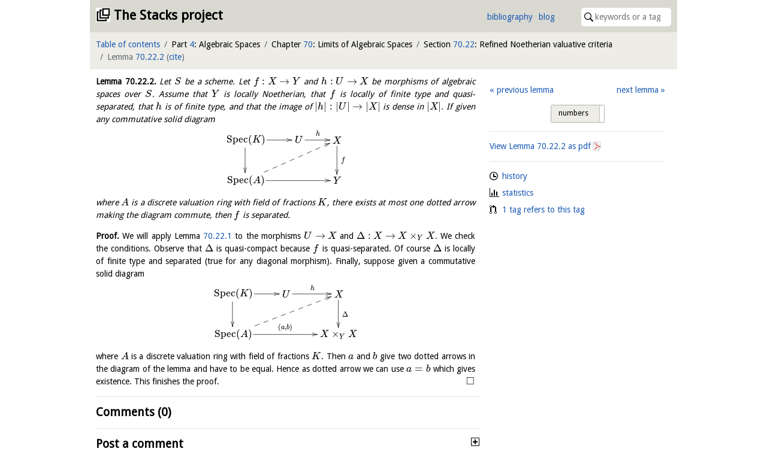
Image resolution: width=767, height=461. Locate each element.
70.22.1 (217, 236)
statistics (517, 193)
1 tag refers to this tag (543, 209)
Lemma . (126, 81)
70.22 (464, 44)
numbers (573, 113)
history (514, 176)
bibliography (510, 17)
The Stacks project (168, 15)
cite (175, 57)
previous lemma (525, 90)
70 (308, 44)
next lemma (638, 90)
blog (547, 17)
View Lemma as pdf (540, 146)
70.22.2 (149, 57)
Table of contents (128, 44)
